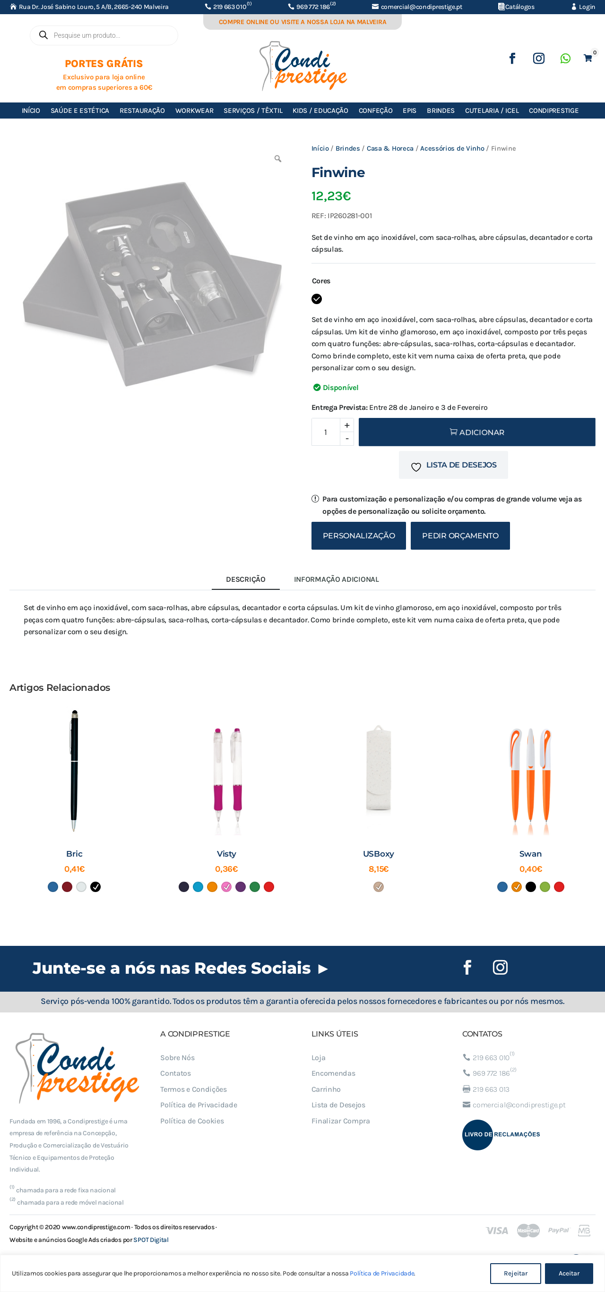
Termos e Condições (193, 1089)
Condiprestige (554, 110)
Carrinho (326, 1089)
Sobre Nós (177, 1057)
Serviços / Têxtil (253, 110)
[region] (302, 1273)
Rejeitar (515, 1273)
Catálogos (520, 7)
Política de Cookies (192, 1120)
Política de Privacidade (382, 1273)
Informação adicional (336, 579)
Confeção (376, 110)
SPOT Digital (150, 1240)
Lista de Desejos (338, 1104)
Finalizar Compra (340, 1120)
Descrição (245, 579)
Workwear (194, 110)
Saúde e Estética (80, 110)
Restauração (142, 110)
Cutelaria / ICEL (492, 110)
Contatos (175, 1073)
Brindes (441, 110)
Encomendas (333, 1073)
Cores (321, 280)
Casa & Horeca (390, 148)
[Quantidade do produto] (332, 432)
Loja (318, 1057)
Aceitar (569, 1273)
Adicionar (482, 432)
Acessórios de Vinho (452, 148)
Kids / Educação (320, 110)
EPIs (409, 110)
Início (31, 110)
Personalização (359, 535)
